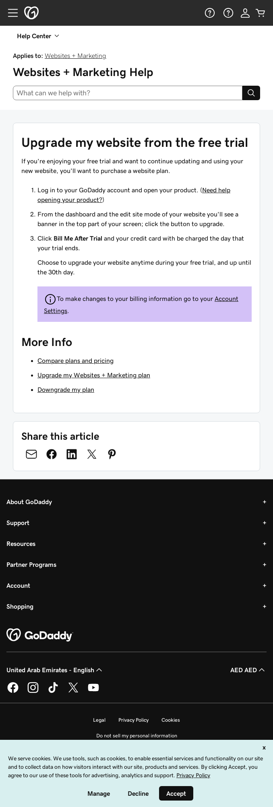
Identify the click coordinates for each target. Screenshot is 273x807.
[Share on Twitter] (92, 454)
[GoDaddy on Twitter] (73, 691)
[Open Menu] (9, 13)
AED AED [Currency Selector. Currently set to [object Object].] (248, 670)
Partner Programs (31, 564)
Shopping (19, 606)
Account (18, 585)
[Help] (209, 13)
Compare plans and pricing (75, 360)
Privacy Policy (133, 720)
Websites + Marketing (75, 55)
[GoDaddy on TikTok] (53, 691)
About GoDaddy (29, 501)
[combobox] (128, 93)
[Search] (251, 93)
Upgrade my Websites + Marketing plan (93, 375)
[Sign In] (245, 13)
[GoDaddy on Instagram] (33, 691)
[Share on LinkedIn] (72, 454)
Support (17, 522)
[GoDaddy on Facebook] (12, 691)
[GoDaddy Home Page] (39, 635)
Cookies (170, 720)
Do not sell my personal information (136, 735)
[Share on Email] (31, 454)
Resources (20, 543)
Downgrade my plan (65, 389)
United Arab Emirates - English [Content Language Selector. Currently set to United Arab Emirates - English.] (55, 670)
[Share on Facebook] (51, 454)
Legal (99, 720)
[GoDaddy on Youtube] (93, 691)
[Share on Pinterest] (112, 454)
